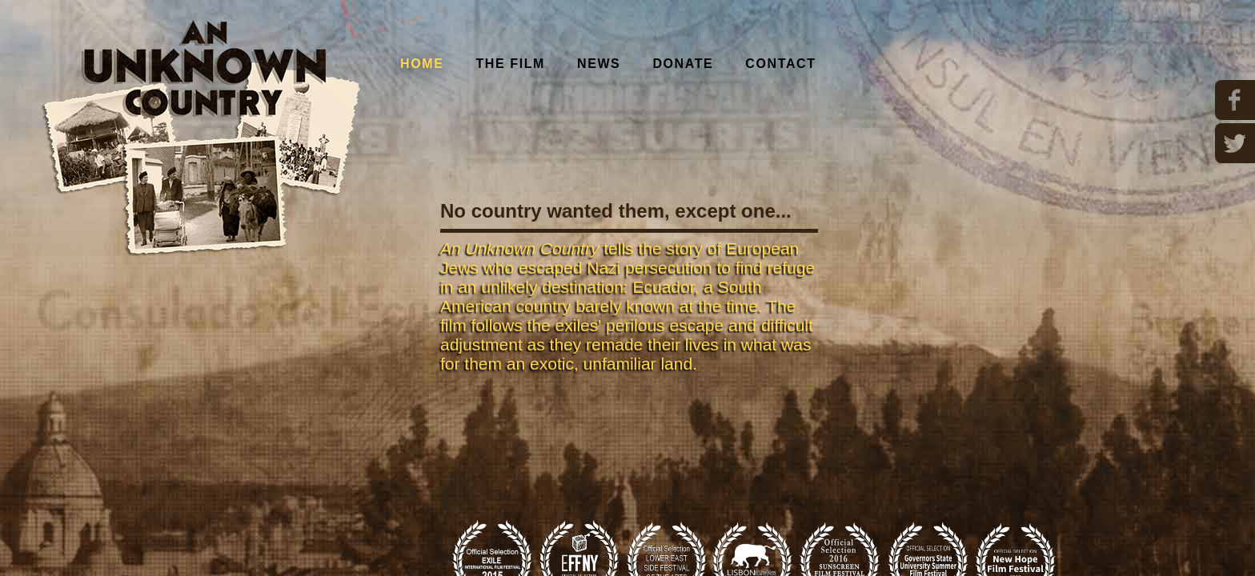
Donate (682, 63)
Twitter (1235, 143)
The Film (510, 63)
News (598, 63)
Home (421, 63)
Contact (780, 63)
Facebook (1235, 100)
